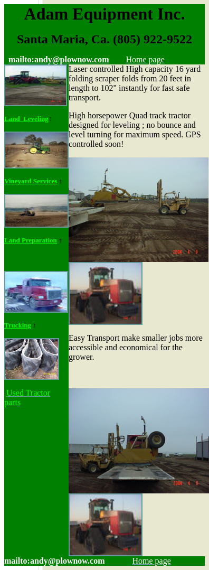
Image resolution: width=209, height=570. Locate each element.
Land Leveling (26, 119)
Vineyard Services (30, 181)
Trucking (17, 325)
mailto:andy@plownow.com (54, 560)
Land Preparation (30, 240)
